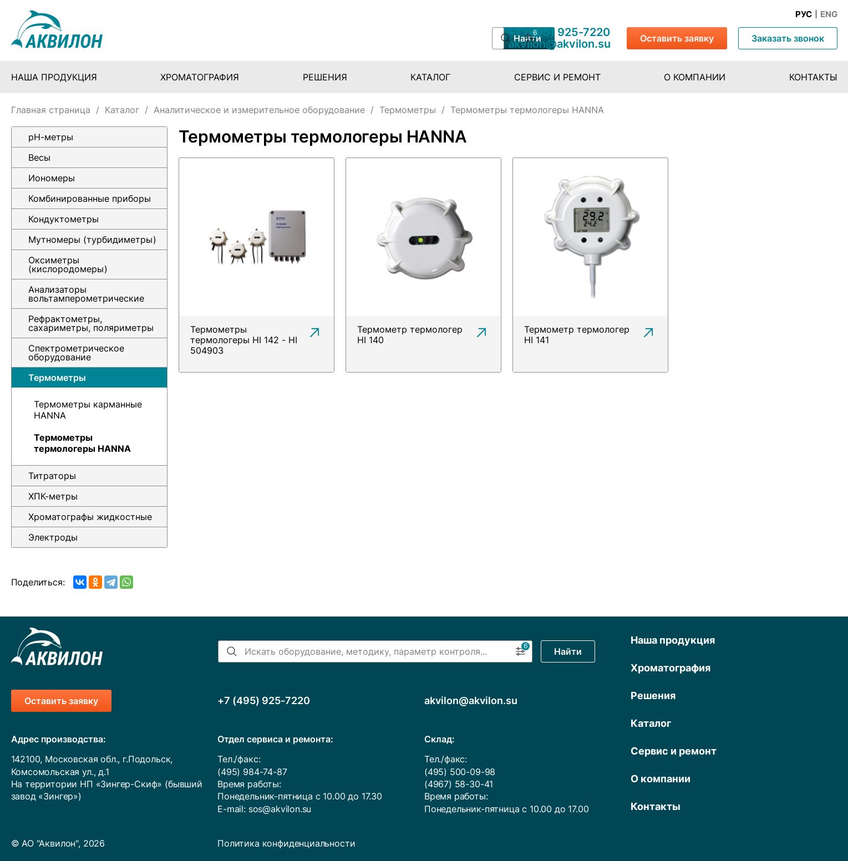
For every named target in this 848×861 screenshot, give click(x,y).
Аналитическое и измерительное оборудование (259, 109)
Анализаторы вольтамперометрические (86, 294)
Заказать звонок (787, 38)
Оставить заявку (677, 38)
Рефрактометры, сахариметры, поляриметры (91, 323)
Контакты (813, 77)
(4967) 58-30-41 (458, 783)
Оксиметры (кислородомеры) (68, 264)
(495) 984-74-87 (252, 771)
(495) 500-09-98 (459, 771)
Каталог (430, 77)
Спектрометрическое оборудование (76, 353)
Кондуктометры (63, 219)
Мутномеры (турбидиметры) (92, 239)
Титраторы (52, 475)
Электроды (53, 537)
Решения (325, 77)
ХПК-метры (53, 496)
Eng (828, 14)
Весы (39, 157)
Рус (803, 14)
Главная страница (50, 109)
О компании (694, 77)
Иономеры (51, 178)
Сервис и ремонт (557, 77)
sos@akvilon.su (280, 808)
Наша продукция (54, 77)
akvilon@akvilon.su (559, 43)
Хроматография (199, 77)
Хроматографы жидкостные (90, 516)
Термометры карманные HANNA (88, 410)
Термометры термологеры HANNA (82, 443)
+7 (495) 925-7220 (559, 32)
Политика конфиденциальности (286, 843)
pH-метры (50, 136)
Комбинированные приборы (89, 198)
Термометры (407, 109)
